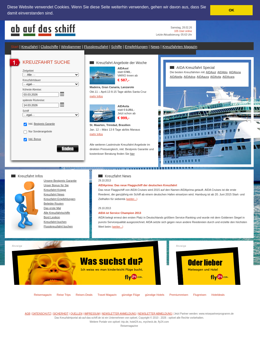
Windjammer (71, 47)
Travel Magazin (107, 294)
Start (15, 47)
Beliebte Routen (53, 203)
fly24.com (163, 321)
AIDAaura (203, 76)
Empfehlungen (136, 47)
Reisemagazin (43, 294)
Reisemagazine (129, 325)
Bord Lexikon (52, 217)
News (155, 47)
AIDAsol (211, 72)
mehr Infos (96, 96)
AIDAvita (215, 76)
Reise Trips (64, 294)
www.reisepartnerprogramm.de (216, 313)
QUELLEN (76, 313)
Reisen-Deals (84, 294)
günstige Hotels (154, 294)
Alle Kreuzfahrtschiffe (57, 212)
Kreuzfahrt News (54, 194)
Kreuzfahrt (29, 47)
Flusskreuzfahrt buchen (58, 226)
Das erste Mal (52, 208)
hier (132, 153)
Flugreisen (199, 294)
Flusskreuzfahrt (96, 47)
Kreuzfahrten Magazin (179, 47)
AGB (27, 313)
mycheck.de (149, 321)
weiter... (132, 198)
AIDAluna (235, 72)
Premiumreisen (178, 294)
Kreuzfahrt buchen (55, 221)
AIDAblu (222, 72)
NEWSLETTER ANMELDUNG (119, 313)
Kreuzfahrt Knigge (55, 189)
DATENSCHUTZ (41, 313)
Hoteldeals (217, 294)
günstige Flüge (131, 294)
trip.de (124, 321)
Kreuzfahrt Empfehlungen (59, 198)
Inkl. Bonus (34, 139)
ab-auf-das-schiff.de (89, 317)
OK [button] (231, 10)
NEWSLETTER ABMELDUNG (155, 313)
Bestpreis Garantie (44, 123)
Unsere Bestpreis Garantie (60, 180)
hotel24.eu (136, 321)
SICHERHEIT (60, 313)
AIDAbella (176, 76)
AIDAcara (228, 76)
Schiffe (116, 47)
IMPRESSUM (92, 313)
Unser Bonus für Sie (56, 185)
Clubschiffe (49, 47)
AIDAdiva (189, 76)
